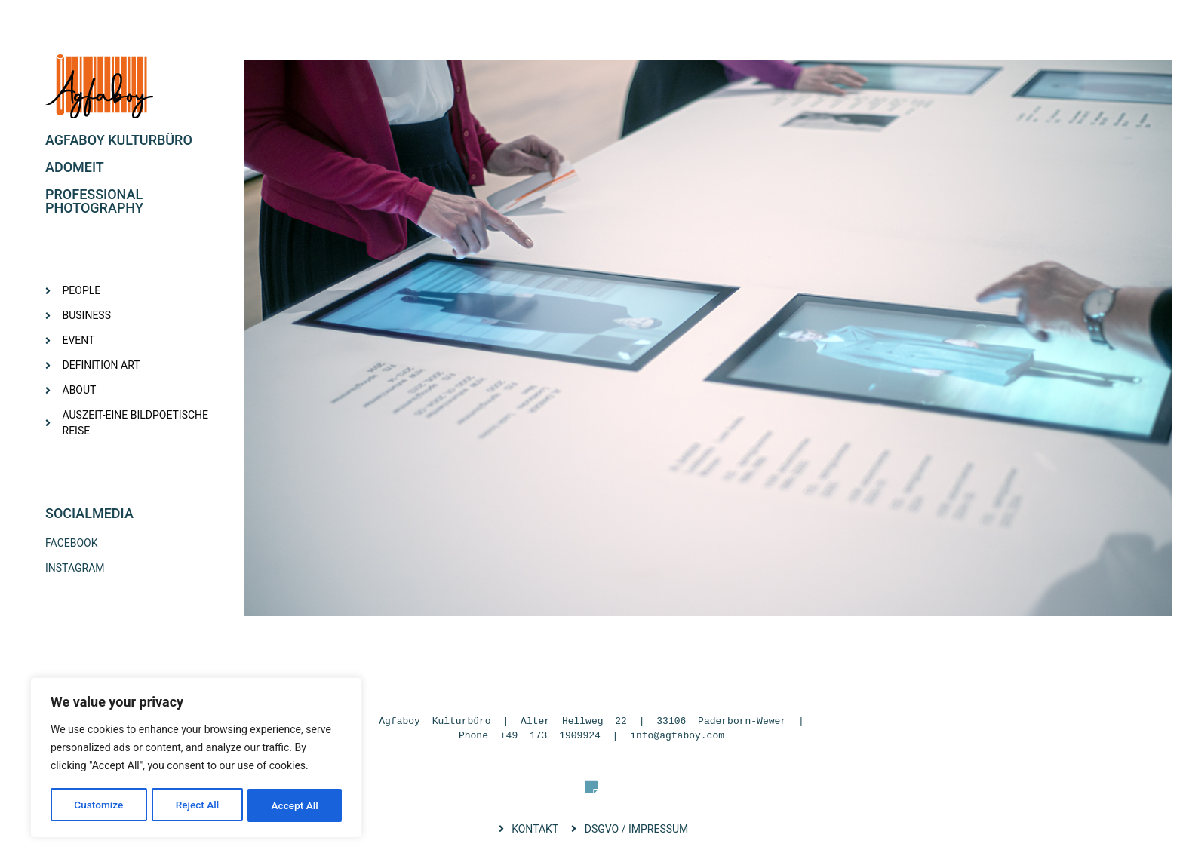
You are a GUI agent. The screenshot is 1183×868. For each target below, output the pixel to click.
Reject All (197, 805)
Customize (98, 805)
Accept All (295, 805)
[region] (196, 758)
